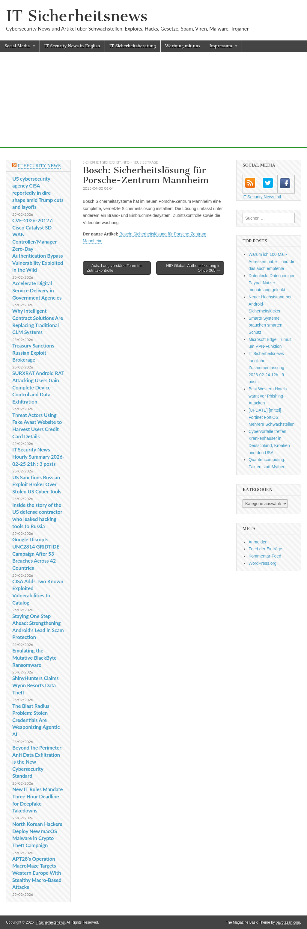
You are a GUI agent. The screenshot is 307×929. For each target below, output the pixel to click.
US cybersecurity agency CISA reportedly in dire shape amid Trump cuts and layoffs (38, 193)
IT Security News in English (72, 46)
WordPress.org (262, 563)
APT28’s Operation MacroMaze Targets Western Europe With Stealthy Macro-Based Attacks (36, 873)
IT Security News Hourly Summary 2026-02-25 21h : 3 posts (38, 456)
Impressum (221, 46)
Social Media (17, 46)
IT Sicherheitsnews (77, 16)
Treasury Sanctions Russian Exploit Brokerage (33, 352)
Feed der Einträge (265, 548)
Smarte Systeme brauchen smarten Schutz (265, 325)
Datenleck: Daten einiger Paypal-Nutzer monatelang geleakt (271, 282)
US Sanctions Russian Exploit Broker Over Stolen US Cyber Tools (36, 484)
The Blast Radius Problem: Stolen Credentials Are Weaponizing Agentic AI (36, 720)
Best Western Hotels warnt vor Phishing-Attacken (268, 395)
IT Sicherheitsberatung (132, 46)
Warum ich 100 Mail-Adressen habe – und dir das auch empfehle (271, 261)
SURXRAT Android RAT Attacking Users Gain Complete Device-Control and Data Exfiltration (38, 387)
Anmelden (258, 542)
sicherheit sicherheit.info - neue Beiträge (120, 162)
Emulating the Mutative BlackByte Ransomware (34, 657)
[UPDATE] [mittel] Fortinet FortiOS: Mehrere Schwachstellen (271, 417)
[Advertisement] (153, 106)
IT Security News (39, 165)
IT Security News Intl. (262, 196)
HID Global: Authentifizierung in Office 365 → (193, 268)
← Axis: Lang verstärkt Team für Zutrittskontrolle (114, 268)
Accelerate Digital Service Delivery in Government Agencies (36, 290)
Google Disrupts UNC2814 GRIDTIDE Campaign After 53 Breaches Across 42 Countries (35, 553)
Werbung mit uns (182, 46)
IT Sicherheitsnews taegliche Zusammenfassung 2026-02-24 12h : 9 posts (266, 367)
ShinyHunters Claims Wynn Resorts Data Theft (35, 685)
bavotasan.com (288, 922)
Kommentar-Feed (265, 556)
